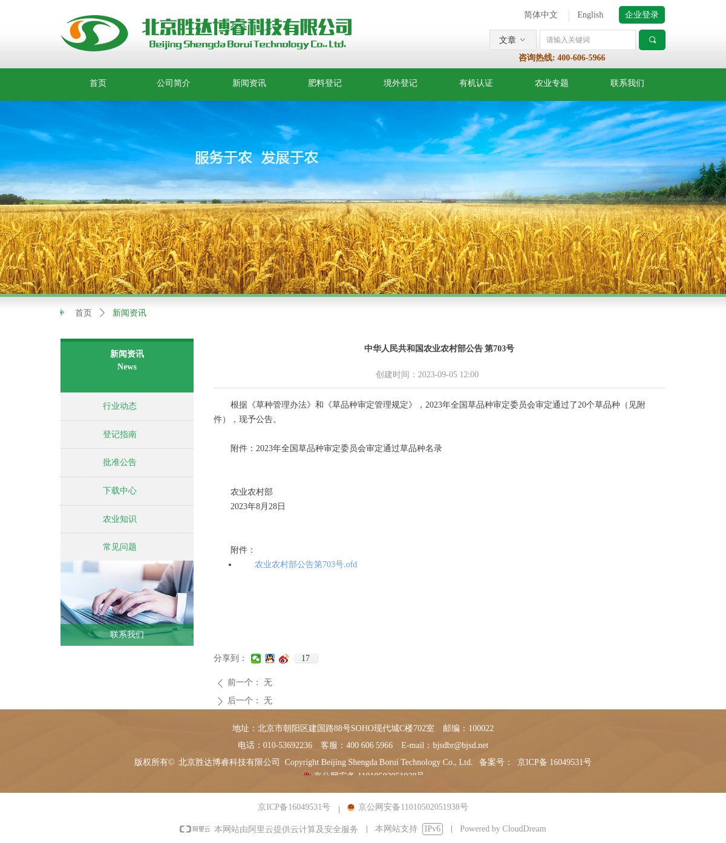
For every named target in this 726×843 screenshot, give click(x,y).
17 (305, 658)
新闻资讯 (129, 312)
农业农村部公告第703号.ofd (306, 564)
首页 (83, 312)
